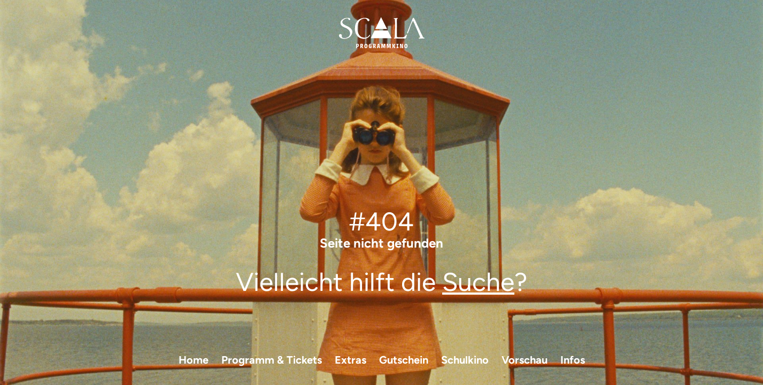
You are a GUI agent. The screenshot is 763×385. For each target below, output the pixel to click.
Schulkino (465, 359)
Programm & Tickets (271, 359)
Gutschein (403, 359)
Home (194, 359)
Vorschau (525, 359)
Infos (572, 359)
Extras (350, 359)
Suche (478, 281)
